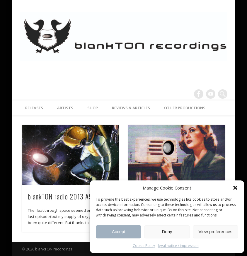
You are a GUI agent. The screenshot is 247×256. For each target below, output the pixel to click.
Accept (118, 231)
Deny (167, 231)
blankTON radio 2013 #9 (60, 196)
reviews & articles (131, 107)
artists (65, 107)
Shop (92, 107)
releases (34, 107)
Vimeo (210, 94)
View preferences (216, 231)
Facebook (198, 94)
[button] (235, 188)
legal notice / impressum (178, 245)
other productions (184, 107)
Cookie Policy (144, 245)
